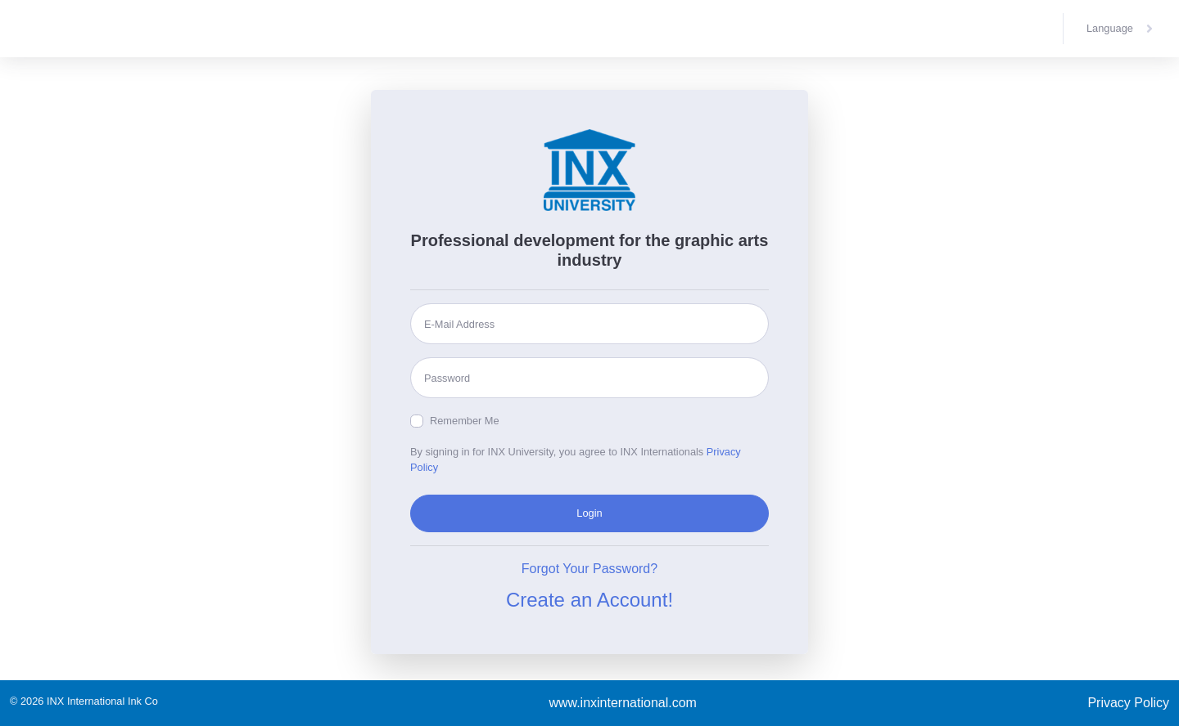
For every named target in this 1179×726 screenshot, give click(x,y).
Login (589, 513)
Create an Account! (589, 600)
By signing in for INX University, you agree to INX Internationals (575, 459)
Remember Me (464, 421)
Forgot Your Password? (589, 569)
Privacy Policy (1128, 703)
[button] (1121, 28)
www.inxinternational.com (623, 703)
